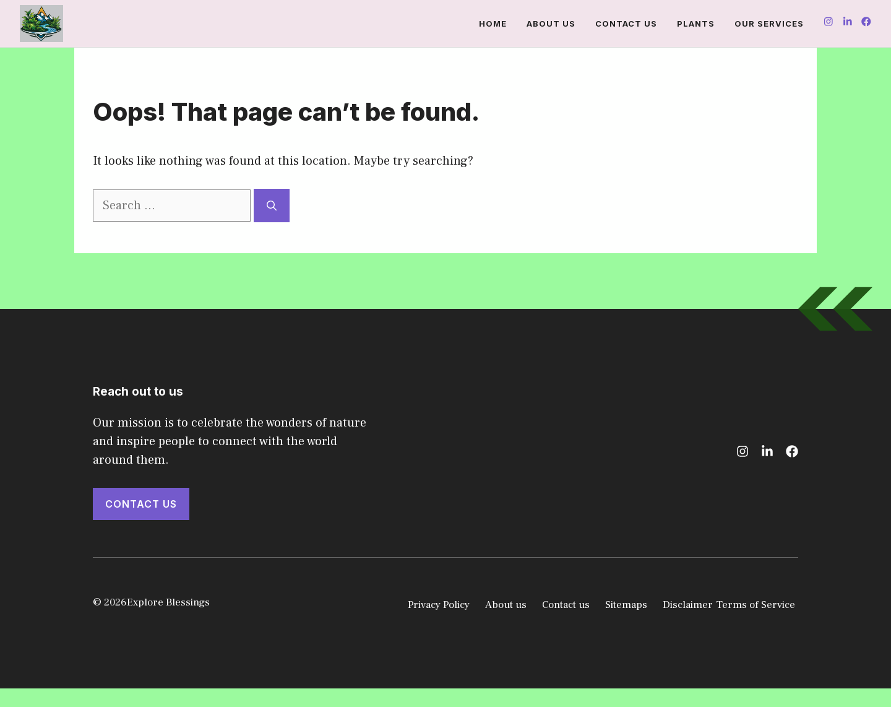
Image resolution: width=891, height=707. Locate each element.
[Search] (272, 205)
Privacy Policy (439, 605)
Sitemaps (626, 605)
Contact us (626, 23)
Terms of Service (755, 605)
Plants (696, 23)
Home (493, 23)
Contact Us (141, 504)
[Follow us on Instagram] (828, 23)
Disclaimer (688, 605)
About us (551, 23)
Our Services (769, 23)
